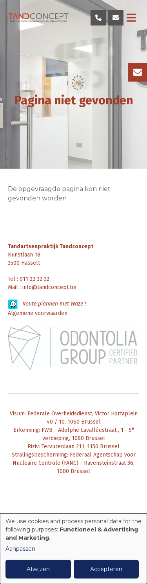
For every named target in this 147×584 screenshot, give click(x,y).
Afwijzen (38, 569)
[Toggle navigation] (131, 17)
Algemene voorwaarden (37, 313)
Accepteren (106, 569)
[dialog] (73, 548)
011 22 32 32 (34, 279)
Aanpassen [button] (20, 548)
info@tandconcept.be (49, 287)
